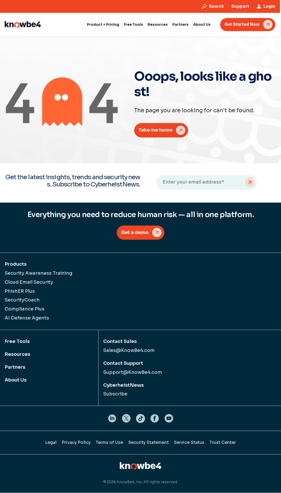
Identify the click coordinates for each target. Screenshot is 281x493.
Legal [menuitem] (51, 442)
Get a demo (135, 232)
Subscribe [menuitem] (115, 394)
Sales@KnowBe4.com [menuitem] (129, 350)
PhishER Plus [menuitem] (20, 291)
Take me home (156, 130)
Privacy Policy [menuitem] (76, 442)
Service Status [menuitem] (189, 442)
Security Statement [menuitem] (148, 442)
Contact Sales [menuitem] (120, 341)
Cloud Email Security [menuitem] (29, 282)
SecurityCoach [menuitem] (22, 300)
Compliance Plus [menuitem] (24, 309)
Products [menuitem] (16, 264)
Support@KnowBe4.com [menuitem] (132, 372)
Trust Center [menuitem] (223, 442)
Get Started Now (243, 24)
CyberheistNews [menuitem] (123, 385)
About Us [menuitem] (16, 380)
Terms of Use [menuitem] (109, 442)
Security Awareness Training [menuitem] (38, 273)
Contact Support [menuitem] (123, 363)
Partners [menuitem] (15, 367)
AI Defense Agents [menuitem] (27, 318)
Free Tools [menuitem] (17, 341)
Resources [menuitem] (17, 354)
